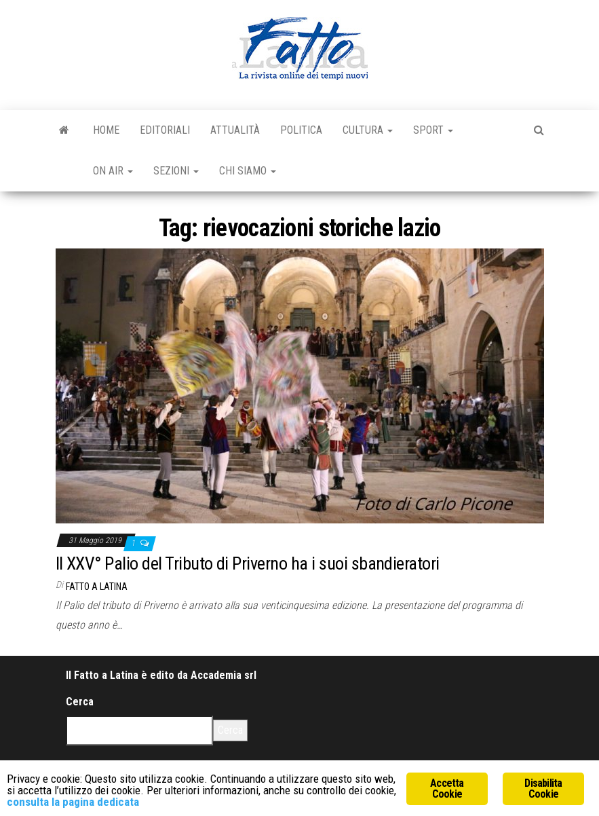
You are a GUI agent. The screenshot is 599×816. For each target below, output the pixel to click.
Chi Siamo (247, 170)
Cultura (368, 130)
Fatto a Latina (97, 586)
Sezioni (176, 170)
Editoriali (165, 130)
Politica (301, 130)
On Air (113, 170)
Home (106, 130)
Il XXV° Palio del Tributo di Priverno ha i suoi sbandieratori (248, 563)
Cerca (80, 701)
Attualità (235, 130)
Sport (433, 130)
